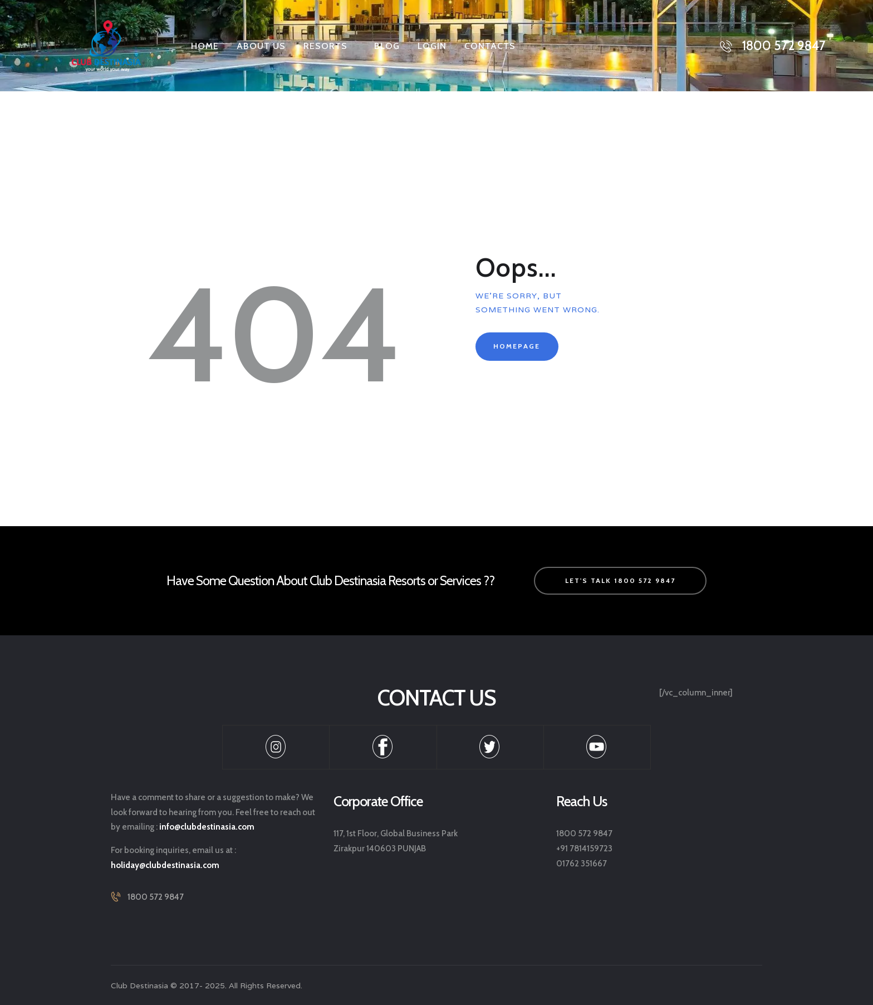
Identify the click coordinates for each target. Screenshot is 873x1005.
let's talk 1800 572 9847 (620, 580)
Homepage (516, 346)
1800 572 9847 (155, 897)
